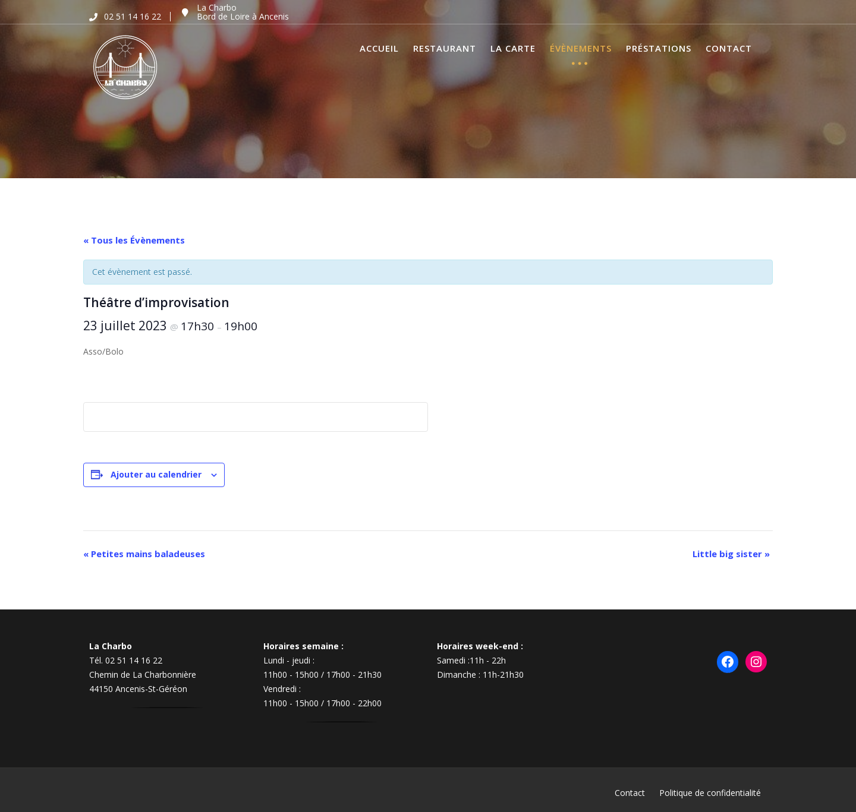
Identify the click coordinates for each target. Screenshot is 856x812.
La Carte (513, 48)
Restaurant (444, 48)
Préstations (658, 48)
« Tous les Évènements (134, 240)
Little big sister (731, 554)
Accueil (379, 48)
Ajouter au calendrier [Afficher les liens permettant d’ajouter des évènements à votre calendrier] (156, 474)
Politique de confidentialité (710, 792)
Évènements (581, 48)
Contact (729, 48)
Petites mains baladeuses (144, 554)
